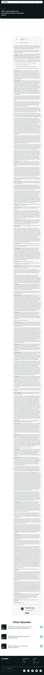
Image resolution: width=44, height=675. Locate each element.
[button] (35, 2)
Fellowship (30, 2)
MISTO (34, 663)
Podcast (34, 661)
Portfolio (25, 2)
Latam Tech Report (36, 662)
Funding (23, 661)
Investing (20, 2)
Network (39, 2)
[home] (4, 2)
